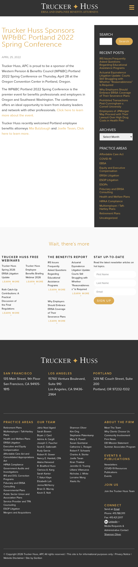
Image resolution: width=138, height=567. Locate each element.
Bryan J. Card (44, 435)
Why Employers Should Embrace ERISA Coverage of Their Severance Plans (115, 93)
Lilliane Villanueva (79, 470)
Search (124, 41)
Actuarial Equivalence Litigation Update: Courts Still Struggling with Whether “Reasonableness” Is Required (116, 78)
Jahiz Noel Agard (46, 428)
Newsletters (110, 464)
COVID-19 (105, 159)
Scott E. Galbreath (46, 447)
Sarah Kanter (44, 473)
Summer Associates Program (119, 447)
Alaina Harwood (45, 462)
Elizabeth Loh (44, 481)
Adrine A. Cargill (45, 439)
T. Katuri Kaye (44, 477)
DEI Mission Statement (116, 443)
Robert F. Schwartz (80, 451)
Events (108, 476)
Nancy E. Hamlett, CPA (49, 458)
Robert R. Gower (46, 454)
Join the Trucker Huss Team (119, 491)
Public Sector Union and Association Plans (16, 496)
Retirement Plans (109, 213)
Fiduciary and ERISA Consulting (111, 190)
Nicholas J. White (79, 473)
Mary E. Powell (77, 439)
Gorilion (38, 558)
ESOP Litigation (108, 180)
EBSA (102, 163)
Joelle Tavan (66, 128)
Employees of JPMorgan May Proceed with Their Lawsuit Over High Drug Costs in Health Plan (114, 115)
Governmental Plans (14, 490)
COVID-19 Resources (115, 468)
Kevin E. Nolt (44, 493)
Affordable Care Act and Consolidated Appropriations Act (18, 457)
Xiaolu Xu (75, 481)
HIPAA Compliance (111, 201)
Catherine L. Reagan (81, 447)
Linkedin (111, 522)
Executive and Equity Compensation (14, 448)
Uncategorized (108, 218)
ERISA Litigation (109, 175)
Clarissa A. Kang (45, 470)
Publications (110, 472)
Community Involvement (117, 435)
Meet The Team (112, 428)
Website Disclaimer (13, 558)
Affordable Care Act (111, 154)
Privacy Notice (122, 554)
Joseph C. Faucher (47, 443)
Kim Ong (74, 431)
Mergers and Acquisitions (17, 512)
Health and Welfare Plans (114, 197)
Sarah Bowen (44, 431)
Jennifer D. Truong (80, 466)
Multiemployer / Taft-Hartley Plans (112, 207)
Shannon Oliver (78, 428)
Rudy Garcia (43, 451)
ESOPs (103, 185)
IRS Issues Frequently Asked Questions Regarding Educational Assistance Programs (113, 63)
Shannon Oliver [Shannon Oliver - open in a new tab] (112, 534)
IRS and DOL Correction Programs (16, 477)
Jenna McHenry (45, 485)
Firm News (110, 439)
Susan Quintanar (79, 443)
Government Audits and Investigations (16, 470)
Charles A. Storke (79, 454)
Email (117, 509)
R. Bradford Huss (46, 466)
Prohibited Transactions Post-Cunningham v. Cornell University (113, 103)
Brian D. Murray (45, 489)
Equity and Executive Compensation (112, 169)
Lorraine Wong (78, 477)
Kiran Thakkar (77, 462)
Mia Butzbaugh (39, 128)
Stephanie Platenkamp (82, 435)
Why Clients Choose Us (117, 431)
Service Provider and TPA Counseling (17, 503)
